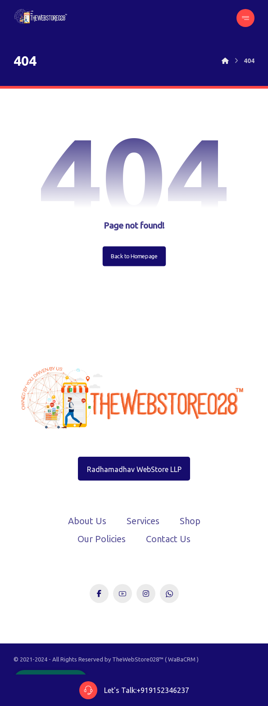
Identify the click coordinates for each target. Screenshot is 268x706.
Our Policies (101, 539)
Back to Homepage (133, 256)
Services (143, 521)
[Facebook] (99, 593)
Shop (190, 521)
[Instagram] (145, 593)
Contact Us (168, 539)
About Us (87, 521)
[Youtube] (122, 593)
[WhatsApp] (169, 593)
